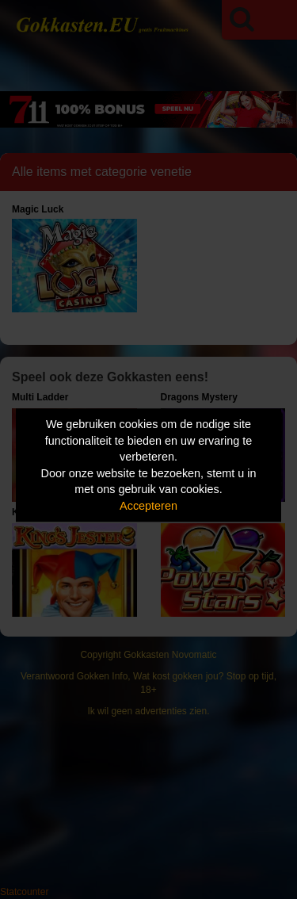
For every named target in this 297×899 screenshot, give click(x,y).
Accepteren (148, 505)
